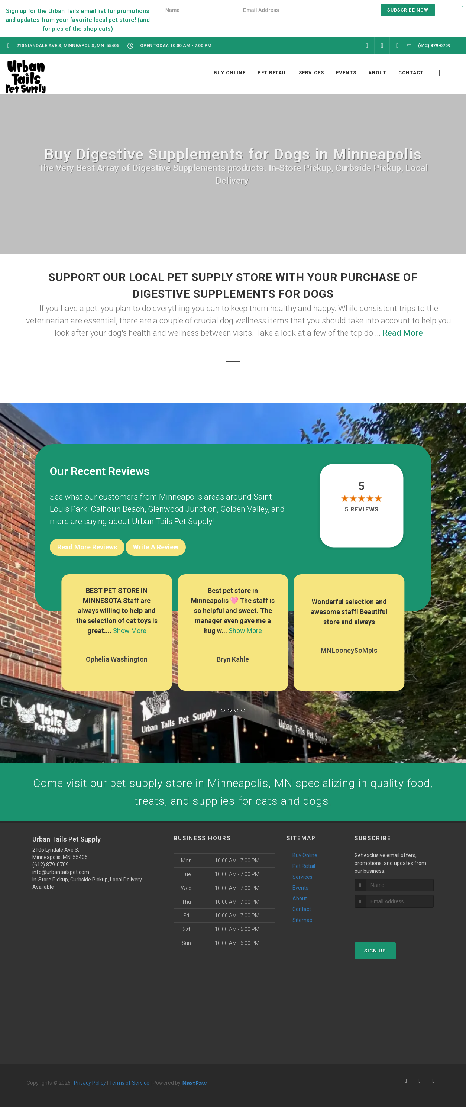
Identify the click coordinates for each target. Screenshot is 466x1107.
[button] (223, 710)
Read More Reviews (87, 547)
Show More (129, 631)
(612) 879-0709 (50, 865)
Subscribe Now (407, 10)
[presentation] (342, 11)
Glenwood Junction (182, 509)
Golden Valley (244, 509)
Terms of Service (129, 1083)
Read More (402, 333)
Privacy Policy (90, 1083)
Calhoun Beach (118, 509)
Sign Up (375, 950)
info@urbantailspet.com (60, 872)
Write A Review (155, 547)
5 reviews (362, 509)
